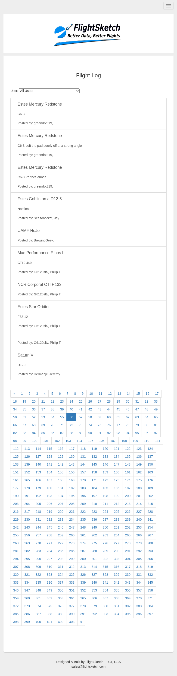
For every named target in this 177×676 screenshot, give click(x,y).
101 (46, 441)
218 (38, 511)
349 (49, 590)
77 (118, 425)
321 (27, 574)
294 (16, 559)
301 (94, 559)
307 (16, 567)
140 (38, 464)
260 (72, 535)
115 (49, 449)
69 (43, 425)
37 (43, 409)
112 (16, 449)
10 (91, 393)
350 (60, 590)
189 (150, 488)
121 (116, 449)
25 (81, 401)
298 (60, 559)
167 (49, 480)
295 (27, 559)
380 (105, 606)
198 (105, 496)
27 (99, 401)
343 (127, 582)
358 (150, 590)
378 (83, 606)
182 (72, 488)
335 (38, 582)
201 (139, 496)
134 (116, 456)
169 (72, 480)
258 (49, 535)
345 (150, 582)
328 (105, 574)
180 (49, 488)
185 (105, 488)
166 (38, 480)
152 (27, 472)
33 (156, 401)
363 (60, 598)
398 (16, 622)
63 (137, 417)
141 (49, 464)
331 (139, 574)
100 (34, 441)
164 (16, 480)
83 (24, 433)
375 (49, 606)
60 (109, 417)
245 (49, 527)
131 (83, 456)
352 (83, 590)
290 (116, 551)
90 (90, 433)
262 (94, 535)
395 (127, 614)
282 (27, 551)
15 (138, 393)
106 (101, 441)
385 (16, 614)
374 (38, 606)
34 (15, 409)
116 (60, 449)
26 (90, 401)
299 (72, 559)
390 (72, 614)
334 (27, 582)
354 (105, 590)
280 (150, 543)
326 (83, 574)
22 (52, 401)
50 (15, 417)
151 (16, 472)
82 (15, 433)
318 (139, 567)
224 (105, 511)
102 (57, 441)
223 (94, 511)
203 (16, 504)
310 (49, 567)
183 (83, 488)
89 (81, 433)
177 (16, 488)
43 (99, 409)
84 (34, 433)
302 (105, 559)
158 (94, 472)
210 (94, 504)
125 (16, 456)
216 (16, 511)
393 (105, 614)
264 (116, 535)
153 (38, 472)
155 (60, 472)
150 (150, 464)
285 (60, 551)
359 (16, 598)
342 (116, 582)
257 (38, 535)
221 (72, 511)
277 (116, 543)
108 (124, 441)
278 (127, 543)
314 (94, 567)
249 (94, 527)
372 (16, 606)
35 (24, 409)
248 (83, 527)
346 (16, 590)
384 (150, 606)
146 (105, 464)
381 (116, 606)
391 (83, 614)
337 (60, 582)
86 (52, 433)
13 (119, 393)
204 (27, 504)
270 (38, 543)
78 (128, 425)
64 (146, 417)
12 (110, 393)
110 (146, 441)
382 (127, 606)
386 (27, 614)
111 (157, 441)
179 (38, 488)
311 (60, 567)
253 (139, 527)
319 (150, 567)
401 (49, 622)
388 (49, 614)
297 (49, 559)
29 (118, 401)
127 (38, 456)
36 (34, 409)
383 (139, 606)
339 (83, 582)
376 (60, 606)
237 (105, 519)
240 (139, 519)
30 (128, 401)
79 (137, 425)
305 (139, 559)
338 (72, 582)
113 (27, 449)
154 (49, 472)
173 (116, 480)
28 (109, 401)
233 (60, 519)
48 (146, 409)
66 (15, 425)
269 (27, 543)
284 (49, 551)
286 (72, 551)
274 (83, 543)
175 (139, 480)
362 (49, 598)
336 (49, 582)
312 (72, 567)
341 (105, 582)
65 (156, 417)
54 (52, 417)
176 (150, 480)
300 (83, 559)
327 (94, 574)
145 (94, 464)
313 (83, 567)
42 (90, 409)
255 (16, 535)
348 (38, 590)
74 (90, 425)
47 (137, 409)
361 (38, 598)
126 (27, 456)
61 (118, 417)
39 (62, 409)
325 (72, 574)
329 (116, 574)
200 (127, 496)
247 (72, 527)
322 (38, 574)
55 (62, 417)
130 (72, 456)
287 (83, 551)
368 (116, 598)
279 (139, 543)
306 (150, 559)
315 (105, 567)
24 (71, 401)
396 (139, 614)
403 (72, 622)
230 (27, 519)
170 (83, 480)
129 (60, 456)
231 (38, 519)
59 (99, 417)
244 (38, 527)
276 (105, 543)
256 (27, 535)
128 (49, 456)
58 (90, 417)
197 (94, 496)
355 (116, 590)
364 (72, 598)
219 (49, 511)
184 (94, 488)
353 (94, 590)
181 (60, 488)
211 (105, 504)
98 (15, 441)
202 (150, 496)
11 (100, 393)
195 (72, 496)
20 (34, 401)
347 (27, 590)
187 (127, 488)
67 (24, 425)
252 (127, 527)
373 (27, 606)
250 (105, 527)
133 (105, 456)
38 (52, 409)
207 (60, 504)
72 (71, 425)
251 (116, 527)
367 (105, 598)
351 (72, 590)
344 (139, 582)
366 (94, 598)
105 (90, 441)
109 (135, 441)
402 (60, 622)
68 (34, 425)
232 (49, 519)
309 (38, 567)
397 (150, 614)
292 (139, 551)
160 (116, 472)
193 (49, 496)
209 (83, 504)
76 (109, 425)
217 (27, 511)
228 (150, 511)
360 (27, 598)
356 (127, 590)
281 (16, 551)
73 (81, 425)
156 (72, 472)
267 (150, 535)
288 (94, 551)
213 (127, 504)
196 (83, 496)
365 (83, 598)
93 (118, 433)
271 (49, 543)
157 (83, 472)
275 (94, 543)
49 (156, 409)
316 (116, 567)
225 (116, 511)
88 (71, 433)
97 (156, 433)
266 (139, 535)
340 (94, 582)
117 (72, 449)
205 (38, 504)
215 (150, 504)
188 (139, 488)
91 (99, 433)
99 (24, 441)
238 (116, 519)
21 (43, 401)
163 (150, 472)
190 (16, 496)
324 (60, 574)
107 (113, 441)
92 (109, 433)
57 (81, 417)
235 (83, 519)
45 (118, 409)
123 (139, 449)
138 (16, 464)
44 (109, 409)
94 (128, 433)
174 (127, 480)
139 (27, 464)
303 (116, 559)
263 (105, 535)
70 (52, 425)
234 (72, 519)
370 (139, 598)
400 (38, 622)
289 (105, 551)
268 (16, 543)
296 (38, 559)
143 (72, 464)
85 (43, 433)
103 (68, 441)
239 (127, 519)
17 (157, 393)
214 (139, 504)
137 (150, 456)
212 (116, 504)
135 (127, 456)
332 (150, 574)
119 (94, 449)
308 (27, 567)
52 (34, 417)
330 (127, 574)
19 (24, 401)
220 (60, 511)
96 (146, 433)
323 (49, 574)
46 (128, 409)
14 (128, 393)
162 (139, 472)
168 (60, 480)
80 (146, 425)
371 (150, 598)
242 (16, 527)
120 (105, 449)
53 (43, 417)
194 (60, 496)
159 (105, 472)
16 (147, 393)
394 (116, 614)
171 (94, 480)
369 (127, 598)
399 (27, 622)
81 (156, 425)
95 (137, 433)
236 (94, 519)
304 (127, 559)
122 (127, 449)
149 (139, 464)
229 (16, 519)
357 (139, 590)
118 (83, 449)
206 (49, 504)
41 (81, 409)
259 (60, 535)
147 (116, 464)
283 (38, 551)
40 (71, 409)
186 (116, 488)
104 (79, 441)
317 (127, 567)
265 (127, 535)
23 (62, 401)
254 (150, 527)
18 (15, 401)
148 (127, 464)
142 (60, 464)
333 (16, 582)
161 (127, 472)
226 (127, 511)
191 (27, 496)
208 (72, 504)
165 (27, 480)
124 (150, 449)
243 (27, 527)
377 (72, 606)
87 (62, 433)
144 (83, 464)
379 (94, 606)
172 (105, 480)
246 (60, 527)
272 (60, 543)
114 (38, 449)
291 (127, 551)
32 (146, 401)
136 (139, 456)
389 (60, 614)
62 (128, 417)
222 (83, 511)
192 (38, 496)
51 (24, 417)
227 (139, 511)
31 (137, 401)
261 (83, 535)
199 (116, 496)
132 (94, 456)
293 (150, 551)
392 (94, 614)
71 (62, 425)
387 (38, 614)
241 (150, 519)
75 (99, 425)
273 (72, 543)
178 (27, 488)
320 (16, 574)
